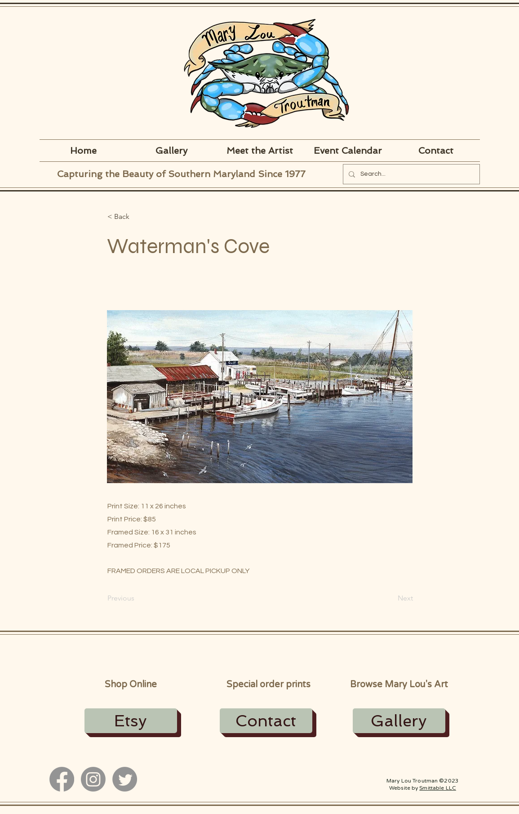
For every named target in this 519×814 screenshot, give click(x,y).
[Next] (390, 598)
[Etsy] (130, 720)
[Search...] (410, 174)
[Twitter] (124, 779)
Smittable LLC (437, 788)
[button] (137, 217)
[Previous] (137, 598)
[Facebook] (61, 779)
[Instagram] (93, 779)
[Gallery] (399, 720)
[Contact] (266, 720)
